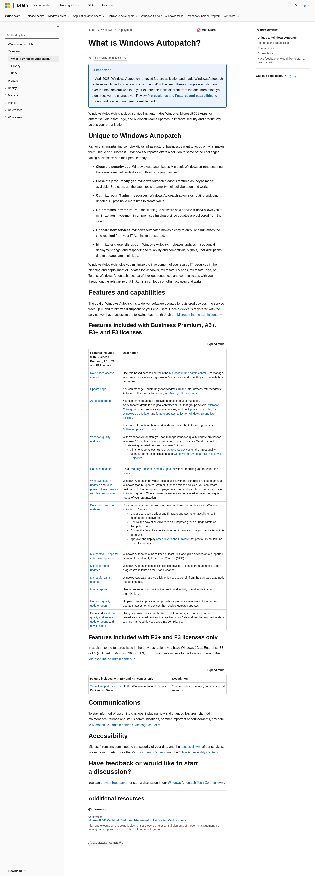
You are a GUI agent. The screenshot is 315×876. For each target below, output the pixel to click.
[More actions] (223, 30)
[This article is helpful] (290, 76)
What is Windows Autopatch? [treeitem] (31, 58)
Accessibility (265, 53)
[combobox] (32, 35)
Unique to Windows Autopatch (278, 37)
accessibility (189, 746)
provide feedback (113, 782)
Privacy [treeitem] (15, 66)
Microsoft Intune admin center (198, 314)
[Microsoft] (7, 5)
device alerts (98, 625)
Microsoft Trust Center (147, 752)
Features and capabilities (194, 95)
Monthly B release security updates (153, 469)
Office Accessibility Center (197, 752)
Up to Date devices (178, 449)
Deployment (125, 30)
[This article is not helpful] (294, 76)
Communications (268, 48)
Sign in (306, 5)
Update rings (98, 389)
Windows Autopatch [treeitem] (20, 44)
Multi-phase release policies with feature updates (104, 489)
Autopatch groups (101, 400)
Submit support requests (105, 686)
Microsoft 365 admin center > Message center (124, 725)
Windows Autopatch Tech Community (194, 782)
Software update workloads (140, 429)
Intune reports (98, 589)
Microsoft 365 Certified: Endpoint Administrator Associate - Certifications (137, 820)
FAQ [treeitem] (14, 73)
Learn (92, 30)
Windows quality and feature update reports (102, 617)
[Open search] (296, 5)
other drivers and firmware (172, 539)
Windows (107, 30)
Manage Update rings (183, 393)
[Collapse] (58, 26)
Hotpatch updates (101, 469)
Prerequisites (157, 95)
